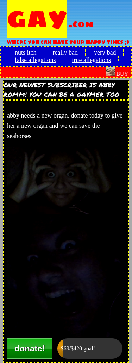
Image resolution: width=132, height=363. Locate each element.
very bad (105, 52)
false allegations (35, 59)
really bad (65, 52)
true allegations (91, 59)
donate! (29, 348)
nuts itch (26, 52)
